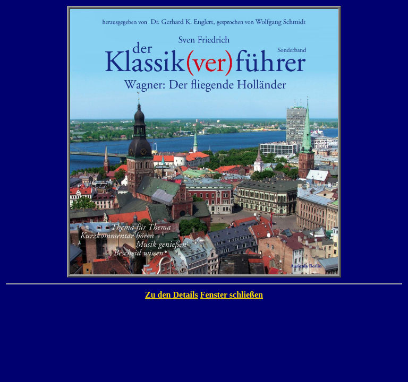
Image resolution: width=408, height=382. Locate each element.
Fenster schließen (231, 294)
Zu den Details (171, 294)
